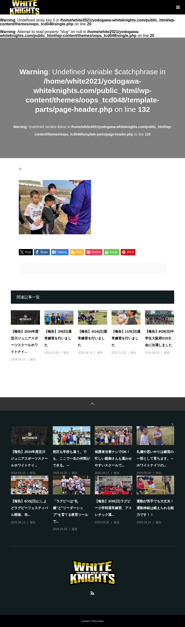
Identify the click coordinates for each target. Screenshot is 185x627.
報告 (33, 359)
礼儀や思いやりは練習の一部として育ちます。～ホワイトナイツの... (155, 458)
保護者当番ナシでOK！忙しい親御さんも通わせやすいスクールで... (113, 458)
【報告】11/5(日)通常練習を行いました (126, 338)
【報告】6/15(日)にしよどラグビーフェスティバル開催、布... (29, 508)
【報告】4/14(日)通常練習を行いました (92, 338)
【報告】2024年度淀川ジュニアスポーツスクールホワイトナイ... (29, 458)
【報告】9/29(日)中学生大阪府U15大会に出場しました (159, 338)
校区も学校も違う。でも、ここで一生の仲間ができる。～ (71, 458)
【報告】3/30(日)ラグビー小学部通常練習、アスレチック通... (113, 508)
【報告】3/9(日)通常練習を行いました (58, 338)
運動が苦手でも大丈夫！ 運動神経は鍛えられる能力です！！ (157, 508)
